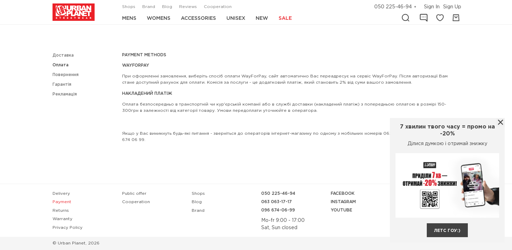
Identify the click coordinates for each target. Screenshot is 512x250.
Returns (61, 210)
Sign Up (452, 7)
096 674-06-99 (278, 210)
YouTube (341, 210)
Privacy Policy (67, 228)
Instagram (343, 202)
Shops (128, 7)
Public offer (134, 193)
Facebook (342, 193)
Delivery (61, 193)
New (262, 18)
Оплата (61, 65)
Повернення (66, 75)
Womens (158, 18)
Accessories (198, 18)
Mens (129, 18)
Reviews (188, 7)
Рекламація (65, 94)
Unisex (235, 18)
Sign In (432, 7)
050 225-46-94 (393, 7)
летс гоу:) (447, 231)
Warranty (62, 219)
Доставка (63, 55)
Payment (62, 202)
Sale (285, 18)
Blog (167, 7)
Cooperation (218, 7)
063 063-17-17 (276, 202)
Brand (148, 7)
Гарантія (62, 84)
